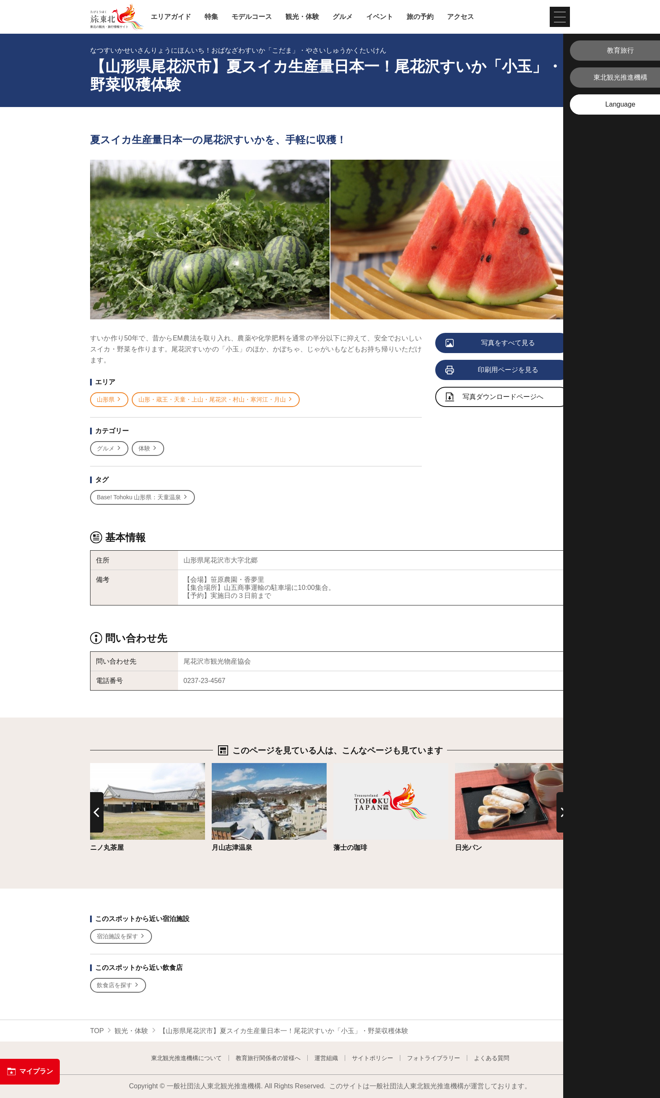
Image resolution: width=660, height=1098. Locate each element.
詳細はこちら (110, 767)
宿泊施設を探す (121, 936)
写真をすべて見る (490, 343)
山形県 (109, 399)
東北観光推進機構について (186, 1058)
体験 (147, 448)
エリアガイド (171, 16)
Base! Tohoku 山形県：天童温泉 (142, 497)
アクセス (460, 16)
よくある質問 (491, 1058)
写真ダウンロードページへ (494, 397)
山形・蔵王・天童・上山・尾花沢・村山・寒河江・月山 (215, 399)
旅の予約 (420, 16)
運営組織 (326, 1058)
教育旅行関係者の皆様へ (268, 1058)
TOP (97, 1030)
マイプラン (30, 1071)
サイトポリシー (372, 1058)
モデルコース (252, 16)
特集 (211, 16)
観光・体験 (302, 16)
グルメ (343, 16)
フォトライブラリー (433, 1058)
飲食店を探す (118, 985)
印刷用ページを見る (492, 370)
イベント (379, 16)
